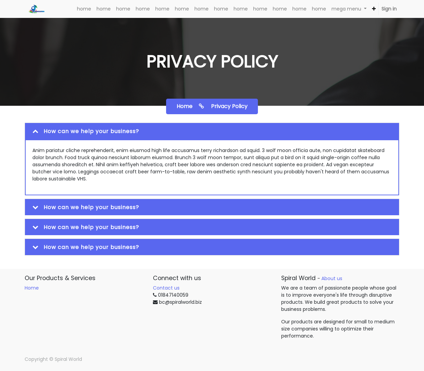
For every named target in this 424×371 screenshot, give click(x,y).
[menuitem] (84, 9)
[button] (373, 9)
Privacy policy (229, 106)
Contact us (166, 288)
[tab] (212, 131)
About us (331, 278)
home (193, 106)
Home (32, 288)
